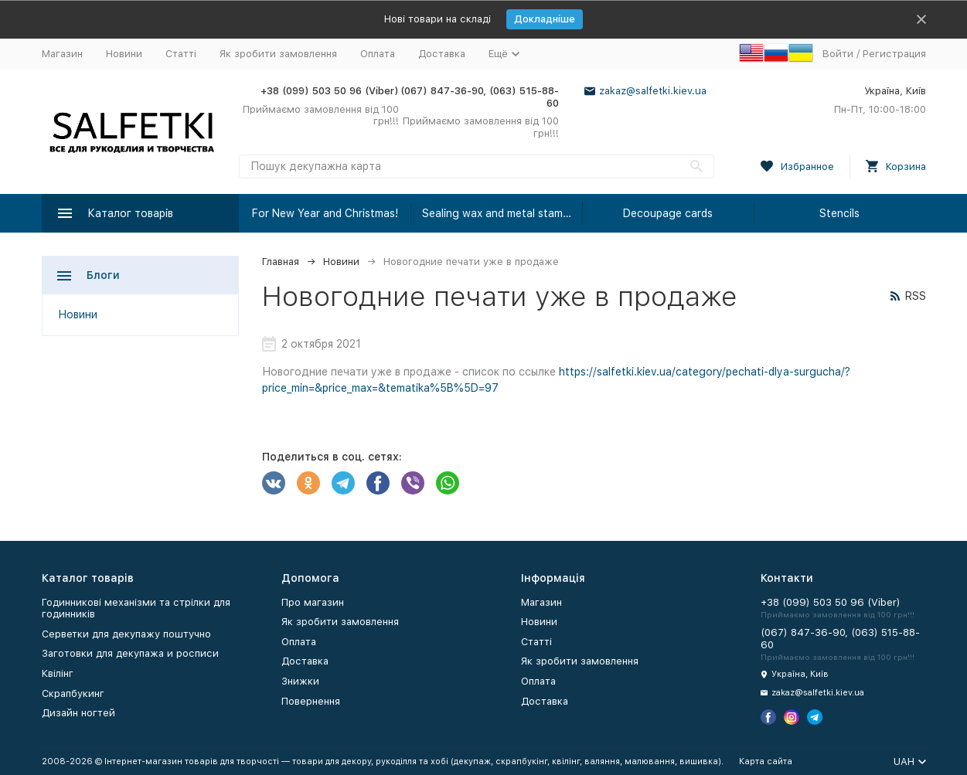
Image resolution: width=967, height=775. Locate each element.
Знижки (300, 681)
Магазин (62, 53)
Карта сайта (765, 761)
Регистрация (894, 53)
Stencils (839, 213)
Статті (180, 53)
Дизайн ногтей (78, 713)
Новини (124, 53)
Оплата (377, 53)
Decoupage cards (668, 213)
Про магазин (312, 602)
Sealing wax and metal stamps (498, 213)
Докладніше (544, 19)
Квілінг (57, 673)
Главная (280, 261)
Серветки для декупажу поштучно (126, 634)
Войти (837, 53)
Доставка (441, 53)
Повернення (310, 701)
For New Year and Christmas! (325, 213)
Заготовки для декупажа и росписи (130, 653)
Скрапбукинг (73, 693)
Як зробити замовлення (278, 53)
